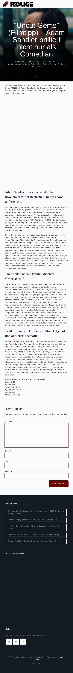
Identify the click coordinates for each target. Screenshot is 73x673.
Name (7, 451)
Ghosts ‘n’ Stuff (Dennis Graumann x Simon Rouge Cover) (34, 541)
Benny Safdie (31, 64)
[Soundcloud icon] (39, 663)
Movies (55, 62)
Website (8, 471)
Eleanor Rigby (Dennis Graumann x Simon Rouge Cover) (34, 520)
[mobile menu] (69, 4)
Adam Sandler (16, 64)
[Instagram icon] (37, 663)
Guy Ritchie (14, 341)
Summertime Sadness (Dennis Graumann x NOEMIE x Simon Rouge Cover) (36, 512)
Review (53, 64)
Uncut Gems (36, 67)
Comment (9, 421)
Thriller (61, 64)
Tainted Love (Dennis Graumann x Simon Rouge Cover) (33, 535)
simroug (21, 62)
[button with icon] (9, 642)
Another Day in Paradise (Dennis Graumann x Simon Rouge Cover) (35, 527)
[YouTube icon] (34, 663)
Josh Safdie (43, 64)
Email (7, 461)
